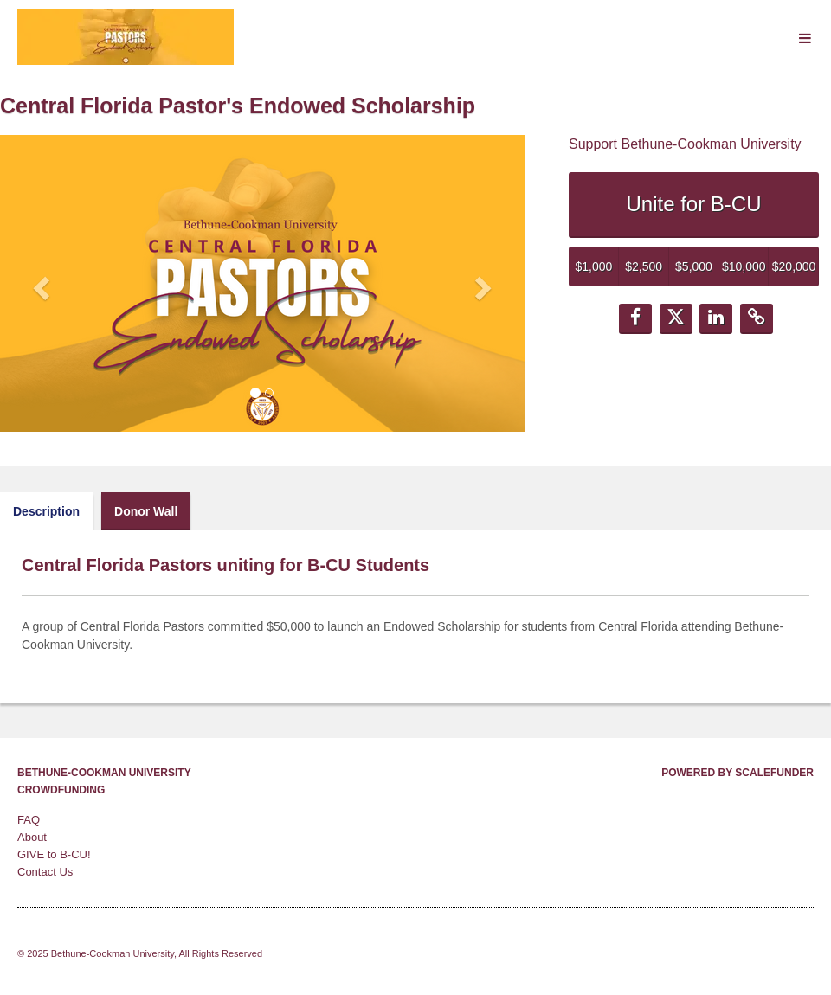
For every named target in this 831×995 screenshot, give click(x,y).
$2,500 (643, 266)
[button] (39, 282)
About (32, 837)
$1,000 (593, 266)
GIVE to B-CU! (54, 854)
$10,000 (744, 266)
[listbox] (262, 283)
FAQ (28, 819)
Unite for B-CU (693, 203)
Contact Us (45, 871)
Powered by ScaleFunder (737, 773)
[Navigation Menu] (805, 38)
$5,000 (693, 266)
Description (46, 511)
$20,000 (794, 266)
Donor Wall (145, 511)
